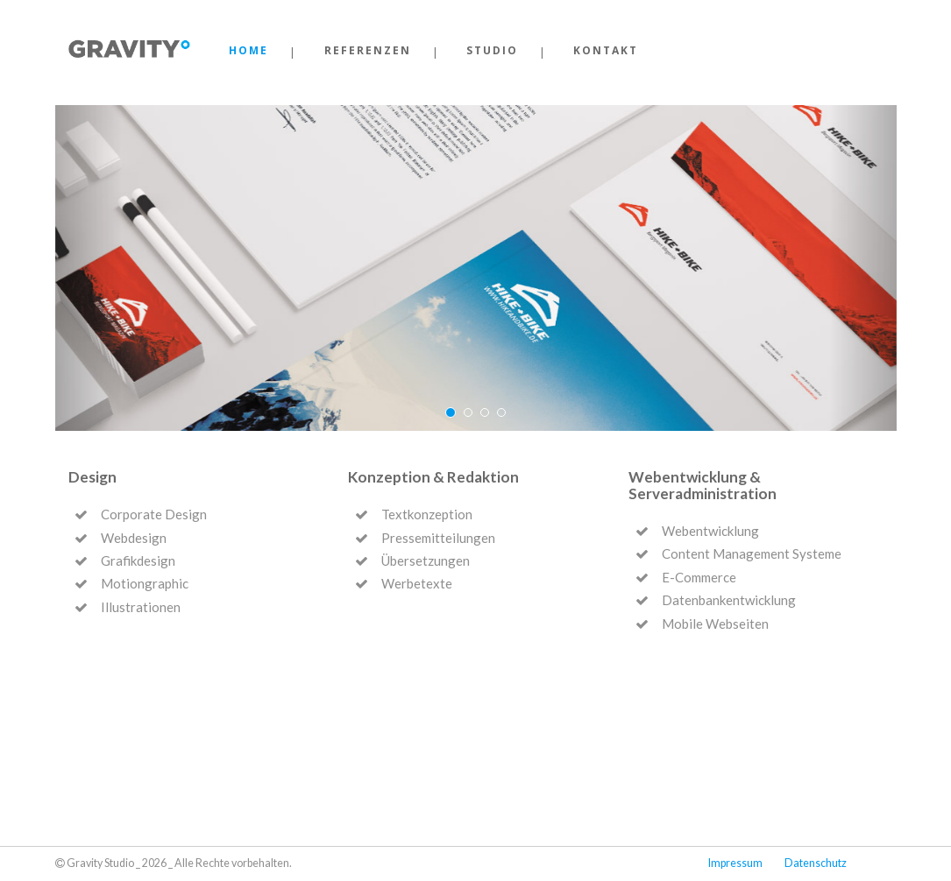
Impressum (735, 863)
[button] (89, 268)
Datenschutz (815, 863)
